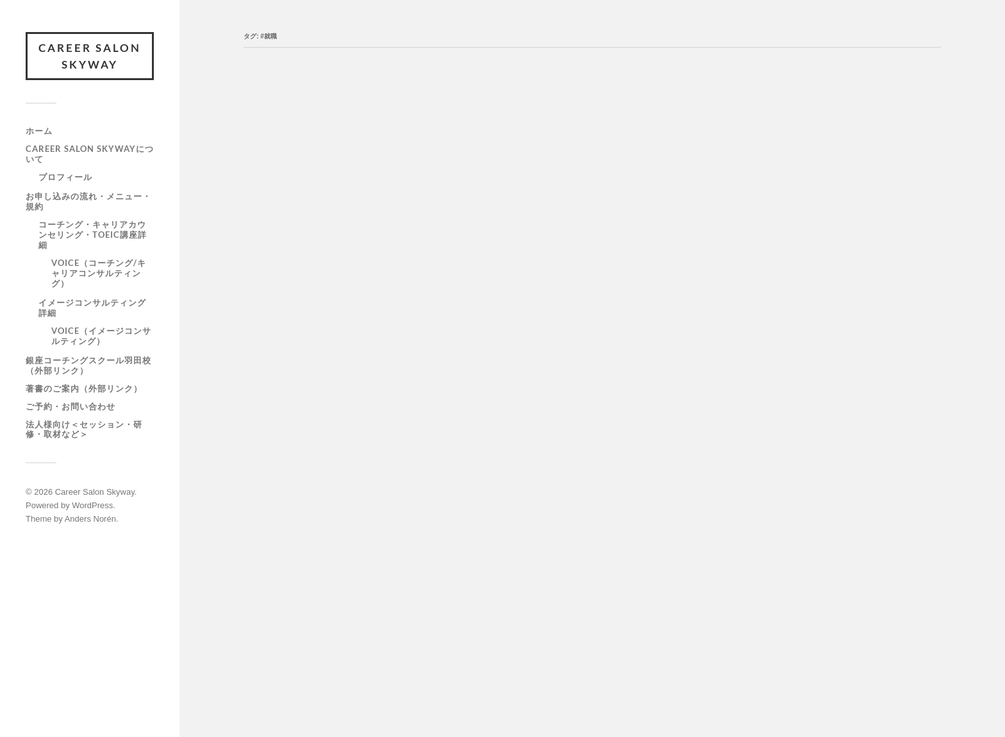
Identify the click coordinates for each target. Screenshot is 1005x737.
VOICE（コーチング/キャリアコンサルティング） (98, 273)
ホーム (39, 131)
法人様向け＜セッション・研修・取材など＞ (84, 429)
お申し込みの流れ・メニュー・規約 (88, 201)
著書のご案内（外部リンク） (84, 388)
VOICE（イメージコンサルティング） (101, 336)
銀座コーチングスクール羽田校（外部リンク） (88, 365)
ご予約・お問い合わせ (70, 406)
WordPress (92, 505)
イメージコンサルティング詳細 (92, 307)
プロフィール (65, 177)
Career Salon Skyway (89, 56)
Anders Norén (90, 519)
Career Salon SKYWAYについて (90, 154)
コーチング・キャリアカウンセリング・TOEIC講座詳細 (92, 234)
